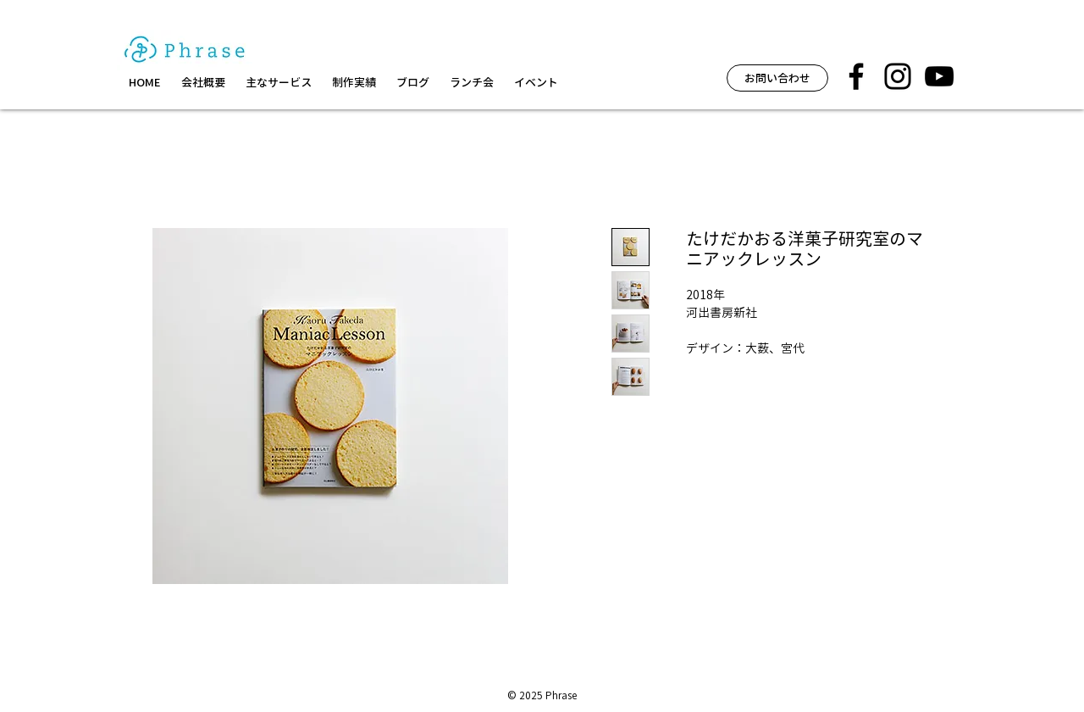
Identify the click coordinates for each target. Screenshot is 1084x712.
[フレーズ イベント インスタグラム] (897, 76)
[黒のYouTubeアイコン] (939, 76)
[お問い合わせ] (777, 78)
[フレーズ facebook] (856, 76)
